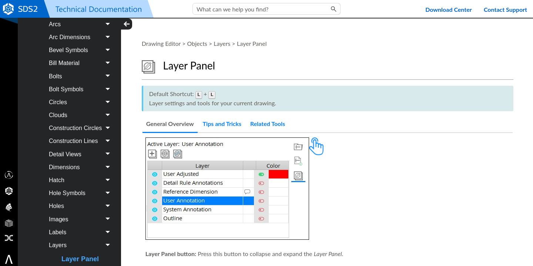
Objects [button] (75, 19)
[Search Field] (266, 9)
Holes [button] (81, 227)
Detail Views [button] (81, 175)
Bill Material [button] (81, 84)
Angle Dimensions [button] (81, 32)
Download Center (448, 9)
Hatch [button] (81, 201)
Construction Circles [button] (81, 149)
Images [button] (81, 240)
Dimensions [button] (81, 188)
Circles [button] (81, 123)
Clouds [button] (81, 136)
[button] (334, 9)
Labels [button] (81, 253)
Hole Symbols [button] (81, 214)
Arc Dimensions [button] (81, 58)
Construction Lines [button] (81, 162)
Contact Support (505, 9)
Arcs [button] (81, 45)
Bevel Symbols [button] (81, 71)
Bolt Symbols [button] (81, 110)
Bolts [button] (81, 97)
